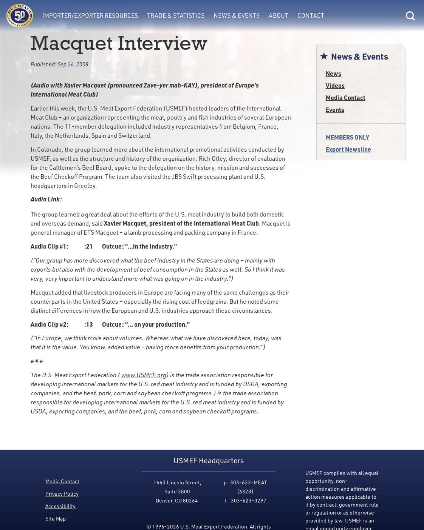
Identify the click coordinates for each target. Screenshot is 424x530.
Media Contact (345, 97)
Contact (310, 15)
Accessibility (60, 506)
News (333, 73)
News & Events (237, 15)
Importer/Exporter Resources (90, 15)
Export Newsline (348, 149)
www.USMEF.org (143, 375)
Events (335, 110)
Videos (335, 85)
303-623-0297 (248, 500)
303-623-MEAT (248, 482)
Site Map (55, 518)
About (278, 15)
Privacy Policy (62, 493)
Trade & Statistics (175, 15)
